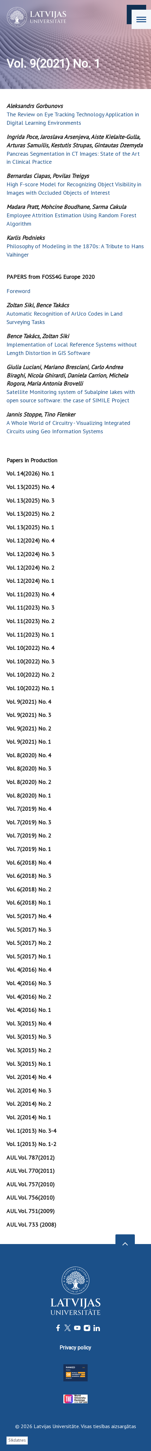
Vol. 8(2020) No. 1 (28, 795)
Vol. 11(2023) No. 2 (30, 621)
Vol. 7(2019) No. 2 (28, 835)
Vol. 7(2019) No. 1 (28, 849)
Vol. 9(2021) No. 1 (28, 741)
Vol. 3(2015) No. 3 (28, 1036)
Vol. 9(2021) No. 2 (28, 728)
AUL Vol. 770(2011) (30, 1170)
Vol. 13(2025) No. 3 (30, 500)
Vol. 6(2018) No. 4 (28, 862)
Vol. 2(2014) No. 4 (28, 1077)
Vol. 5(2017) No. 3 (28, 929)
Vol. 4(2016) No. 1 (28, 1010)
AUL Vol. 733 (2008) (31, 1224)
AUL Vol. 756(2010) (30, 1197)
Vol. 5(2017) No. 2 (28, 942)
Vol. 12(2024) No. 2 (30, 567)
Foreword (18, 291)
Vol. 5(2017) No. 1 (28, 956)
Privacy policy (75, 1348)
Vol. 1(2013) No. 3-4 (31, 1130)
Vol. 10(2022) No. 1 (30, 688)
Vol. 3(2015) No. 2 (28, 1050)
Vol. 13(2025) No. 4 (30, 487)
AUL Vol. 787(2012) (30, 1157)
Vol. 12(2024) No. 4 (30, 540)
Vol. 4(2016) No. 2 (28, 996)
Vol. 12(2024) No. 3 (30, 554)
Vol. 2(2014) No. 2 (28, 1103)
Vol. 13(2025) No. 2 (30, 513)
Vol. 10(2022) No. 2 (30, 674)
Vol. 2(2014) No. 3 (28, 1090)
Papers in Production (31, 460)
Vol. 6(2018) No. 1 (28, 902)
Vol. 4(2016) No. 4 (28, 969)
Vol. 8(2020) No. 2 (28, 782)
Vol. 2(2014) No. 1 (28, 1117)
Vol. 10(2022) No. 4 (30, 648)
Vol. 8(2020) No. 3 (28, 768)
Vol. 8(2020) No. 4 (28, 755)
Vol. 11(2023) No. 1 (30, 634)
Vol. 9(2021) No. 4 (28, 701)
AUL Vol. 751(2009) (30, 1211)
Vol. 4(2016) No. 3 (28, 983)
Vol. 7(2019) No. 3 (28, 822)
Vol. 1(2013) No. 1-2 (31, 1144)
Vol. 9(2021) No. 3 (28, 715)
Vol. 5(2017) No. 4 (28, 916)
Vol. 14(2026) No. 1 (30, 473)
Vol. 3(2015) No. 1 (28, 1063)
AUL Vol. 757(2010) (30, 1184)
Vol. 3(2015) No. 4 (28, 1023)
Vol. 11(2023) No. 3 (30, 607)
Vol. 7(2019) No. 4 (28, 808)
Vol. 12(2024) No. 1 (30, 580)
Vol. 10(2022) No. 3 (30, 661)
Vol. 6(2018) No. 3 (28, 875)
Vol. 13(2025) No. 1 (30, 527)
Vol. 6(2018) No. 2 (28, 889)
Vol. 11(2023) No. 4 (30, 594)
